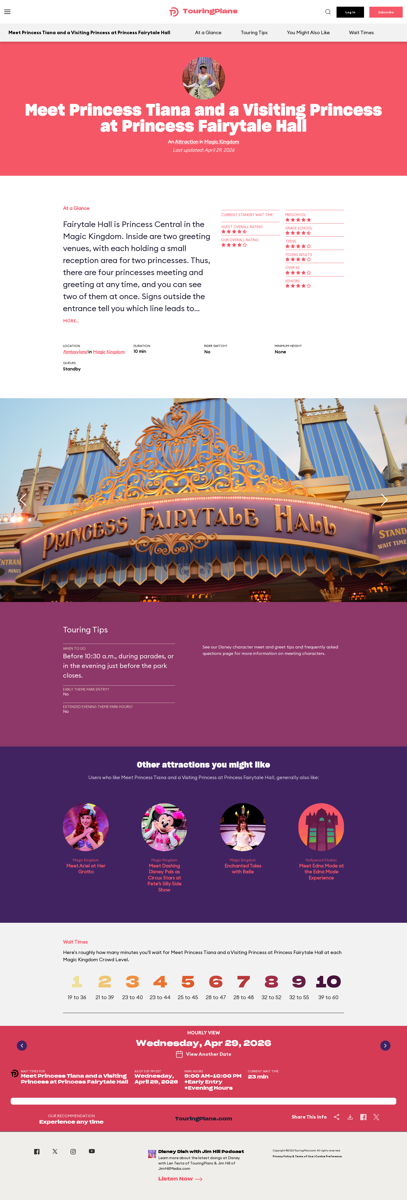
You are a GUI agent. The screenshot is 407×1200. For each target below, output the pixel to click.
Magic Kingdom (221, 142)
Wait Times (361, 32)
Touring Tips (254, 32)
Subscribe (386, 12)
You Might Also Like (308, 32)
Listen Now (182, 1179)
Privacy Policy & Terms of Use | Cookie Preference (307, 1156)
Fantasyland (75, 351)
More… (71, 320)
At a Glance (208, 32)
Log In (350, 12)
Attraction (186, 142)
